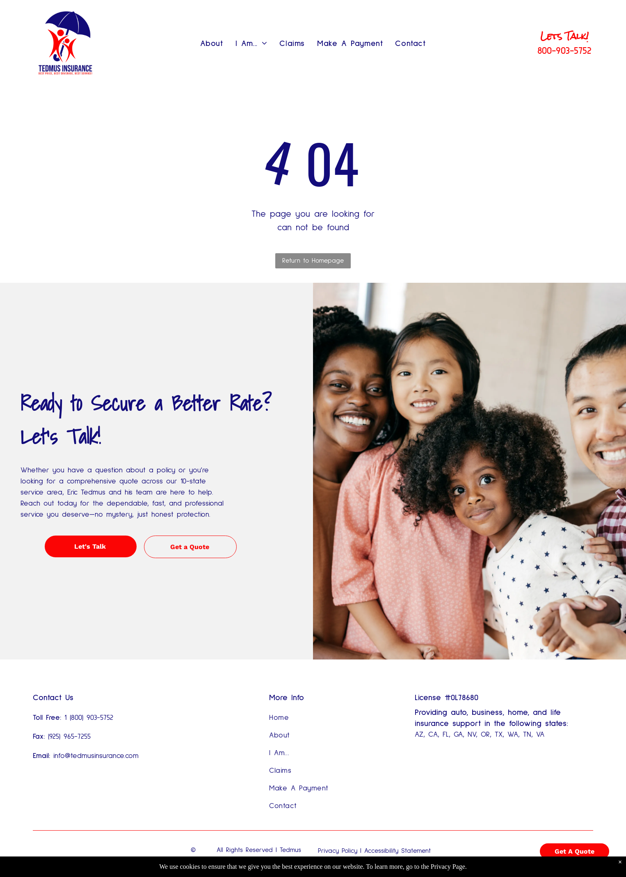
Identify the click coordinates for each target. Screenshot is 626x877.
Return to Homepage (313, 260)
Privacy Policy (337, 850)
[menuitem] (211, 43)
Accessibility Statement (397, 850)
